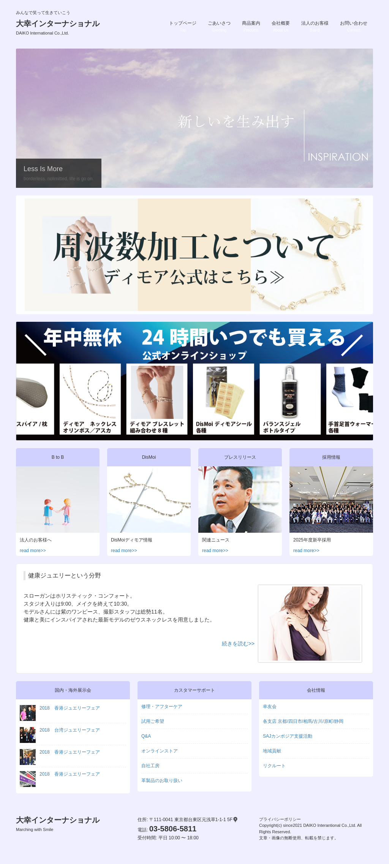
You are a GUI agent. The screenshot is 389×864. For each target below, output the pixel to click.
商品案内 (251, 26)
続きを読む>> (238, 644)
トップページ (182, 26)
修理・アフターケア (161, 706)
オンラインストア (159, 751)
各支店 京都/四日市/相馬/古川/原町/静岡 (303, 721)
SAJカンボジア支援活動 (287, 736)
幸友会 (270, 706)
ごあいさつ (219, 26)
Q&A (146, 736)
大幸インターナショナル (58, 27)
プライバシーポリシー (280, 819)
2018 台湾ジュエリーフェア (60, 730)
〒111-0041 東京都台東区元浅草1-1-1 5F (193, 819)
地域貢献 (272, 751)
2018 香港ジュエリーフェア (60, 708)
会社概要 (281, 26)
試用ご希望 (152, 721)
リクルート (274, 765)
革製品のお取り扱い (161, 780)
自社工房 (150, 765)
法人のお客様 (315, 26)
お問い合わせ (353, 26)
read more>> (33, 550)
